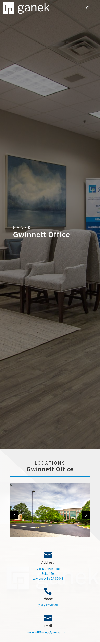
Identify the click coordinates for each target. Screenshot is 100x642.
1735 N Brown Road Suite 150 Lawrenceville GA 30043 (48, 573)
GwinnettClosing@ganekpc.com (47, 632)
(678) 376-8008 (48, 605)
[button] (14, 515)
